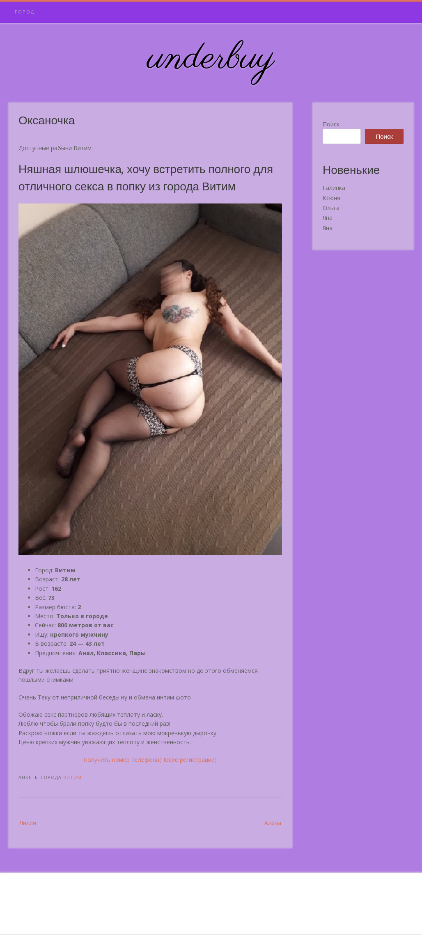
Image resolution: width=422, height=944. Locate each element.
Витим (72, 777)
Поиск (331, 124)
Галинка (334, 188)
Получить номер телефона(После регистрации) (150, 759)
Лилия (27, 823)
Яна (328, 218)
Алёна (272, 823)
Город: (26, 12)
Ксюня (331, 198)
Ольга (331, 208)
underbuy (211, 58)
